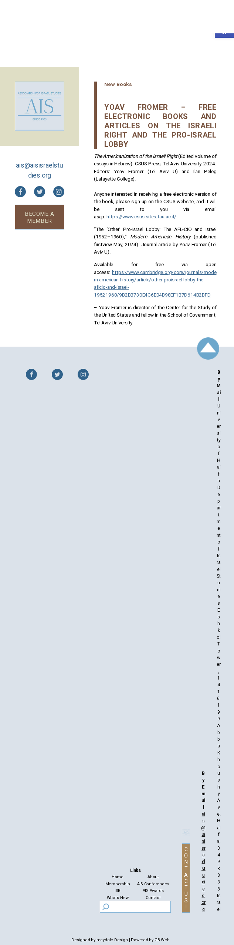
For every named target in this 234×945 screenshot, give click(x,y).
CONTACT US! (186, 878)
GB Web (162, 940)
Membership (117, 884)
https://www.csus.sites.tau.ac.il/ (141, 217)
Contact (153, 898)
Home (117, 877)
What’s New (118, 898)
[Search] (105, 907)
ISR (118, 891)
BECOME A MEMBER (39, 217)
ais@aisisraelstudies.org (39, 170)
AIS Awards (153, 891)
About (153, 877)
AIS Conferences (153, 884)
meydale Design (112, 940)
